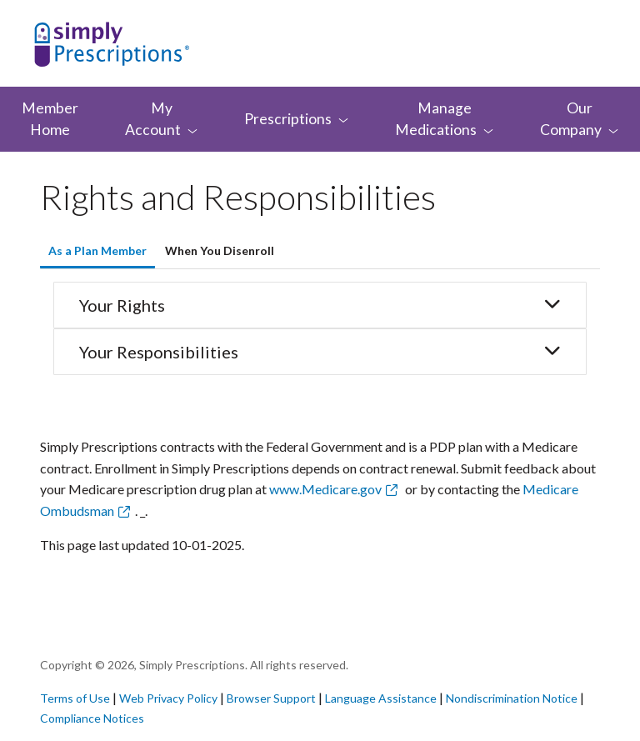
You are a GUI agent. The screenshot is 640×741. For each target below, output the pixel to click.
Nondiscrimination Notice (513, 698)
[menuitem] (296, 119)
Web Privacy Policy (168, 698)
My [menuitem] (161, 118)
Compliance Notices (92, 718)
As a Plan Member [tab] (97, 250)
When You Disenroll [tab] (219, 250)
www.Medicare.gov (325, 489)
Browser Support (271, 698)
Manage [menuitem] (444, 118)
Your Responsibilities (320, 352)
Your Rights (320, 305)
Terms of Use (75, 698)
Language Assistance (382, 698)
